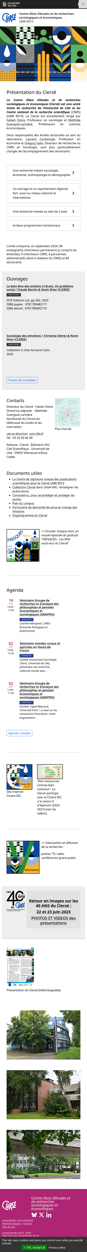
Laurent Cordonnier (40, 139)
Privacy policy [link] (57, 1247)
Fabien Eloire (16, 120)
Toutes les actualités (22, 380)
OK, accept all (34, 1247)
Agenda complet (19, 733)
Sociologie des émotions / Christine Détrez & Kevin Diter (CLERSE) (42, 337)
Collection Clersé (23, 487)
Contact (27, 1223)
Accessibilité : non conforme (17, 1220)
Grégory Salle (33, 143)
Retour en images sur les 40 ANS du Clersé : (53, 903)
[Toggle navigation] (83, 4)
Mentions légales (11, 1223)
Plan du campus (23, 503)
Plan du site (8, 1227)
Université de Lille (12, 1232)
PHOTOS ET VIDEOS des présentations (53, 920)
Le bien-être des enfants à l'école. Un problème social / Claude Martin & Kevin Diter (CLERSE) (40, 288)
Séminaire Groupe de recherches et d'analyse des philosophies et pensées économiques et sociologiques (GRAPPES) (39, 607)
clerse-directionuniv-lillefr (25, 434)
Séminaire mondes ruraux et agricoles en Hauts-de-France (40, 647)
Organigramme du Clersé (29, 515)
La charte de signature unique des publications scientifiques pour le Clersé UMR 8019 (44, 481)
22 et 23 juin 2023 (54, 911)
